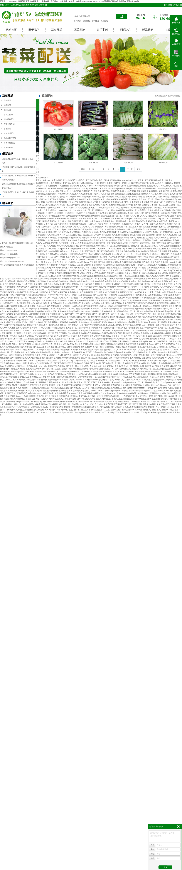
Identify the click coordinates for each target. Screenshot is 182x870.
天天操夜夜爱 (67, 385)
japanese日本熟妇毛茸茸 (127, 287)
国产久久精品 (151, 391)
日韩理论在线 (169, 202)
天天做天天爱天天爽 (50, 205)
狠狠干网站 (157, 309)
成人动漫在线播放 (99, 303)
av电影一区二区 (65, 205)
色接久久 (128, 273)
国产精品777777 (82, 401)
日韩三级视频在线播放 (171, 265)
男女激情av (136, 251)
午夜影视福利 (115, 243)
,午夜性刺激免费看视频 (110, 385)
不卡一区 (42, 246)
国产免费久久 (75, 388)
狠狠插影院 (109, 229)
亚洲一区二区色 (100, 257)
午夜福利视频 (41, 259)
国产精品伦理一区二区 (111, 363)
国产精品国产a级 (106, 289)
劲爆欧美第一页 (111, 347)
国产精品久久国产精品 (151, 262)
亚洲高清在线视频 (88, 238)
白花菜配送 (58, 162)
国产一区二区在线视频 (101, 218)
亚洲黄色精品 (175, 197)
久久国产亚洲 (167, 284)
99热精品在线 (136, 240)
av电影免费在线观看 (76, 330)
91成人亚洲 (110, 330)
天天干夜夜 (4, 350)
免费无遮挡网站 (76, 279)
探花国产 (44, 317)
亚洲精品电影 (13, 295)
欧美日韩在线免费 (43, 268)
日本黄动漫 (162, 251)
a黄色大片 (104, 380)
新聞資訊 (125, 29)
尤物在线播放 (112, 322)
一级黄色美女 (60, 377)
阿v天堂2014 (55, 380)
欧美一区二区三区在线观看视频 (104, 341)
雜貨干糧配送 (9, 124)
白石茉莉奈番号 (16, 412)
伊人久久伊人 (151, 197)
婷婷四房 (65, 352)
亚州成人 (121, 314)
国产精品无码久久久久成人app (66, 259)
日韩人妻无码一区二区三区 (133, 213)
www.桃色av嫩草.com (56, 235)
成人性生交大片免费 (74, 216)
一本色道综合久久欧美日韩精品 (21, 336)
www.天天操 (56, 268)
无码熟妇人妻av (11, 339)
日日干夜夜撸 (143, 287)
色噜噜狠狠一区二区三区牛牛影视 (140, 382)
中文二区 (17, 309)
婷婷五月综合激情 (13, 322)
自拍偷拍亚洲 (115, 240)
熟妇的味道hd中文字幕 (17, 363)
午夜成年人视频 (73, 309)
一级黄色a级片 (154, 224)
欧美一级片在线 (155, 350)
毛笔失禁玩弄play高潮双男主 (153, 317)
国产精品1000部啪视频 (49, 251)
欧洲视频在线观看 (138, 186)
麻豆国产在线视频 (61, 279)
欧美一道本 (56, 385)
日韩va (24, 300)
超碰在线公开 (27, 385)
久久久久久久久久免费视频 (80, 194)
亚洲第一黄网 (27, 322)
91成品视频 (103, 320)
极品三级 (115, 254)
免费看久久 (122, 352)
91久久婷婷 (44, 328)
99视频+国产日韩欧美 (113, 407)
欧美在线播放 (99, 350)
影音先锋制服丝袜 (65, 238)
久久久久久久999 (170, 235)
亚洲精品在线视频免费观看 (118, 238)
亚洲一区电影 (126, 300)
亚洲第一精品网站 (69, 369)
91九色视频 (137, 292)
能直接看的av (108, 366)
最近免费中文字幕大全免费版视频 (146, 300)
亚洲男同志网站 (12, 401)
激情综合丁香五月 (136, 281)
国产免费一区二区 (109, 314)
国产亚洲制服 (67, 249)
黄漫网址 (42, 249)
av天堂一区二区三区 (130, 243)
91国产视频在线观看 (116, 257)
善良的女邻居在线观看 (128, 221)
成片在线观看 (136, 194)
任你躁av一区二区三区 (26, 361)
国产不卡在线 (95, 363)
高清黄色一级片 (82, 221)
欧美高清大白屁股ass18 (120, 194)
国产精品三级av (154, 352)
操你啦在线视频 (82, 363)
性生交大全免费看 (76, 243)
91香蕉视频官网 (86, 292)
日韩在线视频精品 (147, 298)
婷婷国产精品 (59, 240)
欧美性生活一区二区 (69, 336)
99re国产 (79, 213)
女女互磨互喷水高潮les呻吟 (88, 344)
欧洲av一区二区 (93, 183)
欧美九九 (70, 391)
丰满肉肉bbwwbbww (91, 380)
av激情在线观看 (73, 358)
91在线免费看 (160, 298)
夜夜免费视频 (97, 265)
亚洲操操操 (154, 393)
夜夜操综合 (156, 336)
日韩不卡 (82, 287)
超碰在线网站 (145, 243)
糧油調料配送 (9, 119)
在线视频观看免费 (149, 251)
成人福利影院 (135, 188)
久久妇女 (79, 257)
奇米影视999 (110, 339)
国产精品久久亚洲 (166, 216)
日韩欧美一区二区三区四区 (73, 306)
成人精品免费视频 (135, 369)
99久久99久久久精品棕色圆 (68, 246)
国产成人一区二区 (170, 309)
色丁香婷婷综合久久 (39, 325)
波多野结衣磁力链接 (81, 311)
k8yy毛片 (165, 276)
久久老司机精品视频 (101, 355)
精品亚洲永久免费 (53, 202)
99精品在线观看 (90, 243)
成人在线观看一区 (58, 339)
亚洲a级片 (123, 322)
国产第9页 (131, 265)
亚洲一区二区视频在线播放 (156, 355)
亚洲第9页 (112, 232)
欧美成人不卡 (157, 279)
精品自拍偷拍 (25, 399)
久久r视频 (40, 388)
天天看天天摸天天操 (132, 344)
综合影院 (105, 186)
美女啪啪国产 (72, 218)
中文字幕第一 (127, 306)
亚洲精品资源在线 (150, 240)
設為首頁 (178, 5)
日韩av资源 (12, 374)
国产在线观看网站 (51, 322)
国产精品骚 (106, 235)
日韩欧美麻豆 (162, 347)
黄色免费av (25, 320)
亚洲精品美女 (173, 251)
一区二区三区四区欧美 (135, 229)
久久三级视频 (76, 202)
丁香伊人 (96, 194)
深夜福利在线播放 (118, 202)
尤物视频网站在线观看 (167, 240)
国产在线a (125, 218)
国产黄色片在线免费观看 (134, 355)
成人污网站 (162, 388)
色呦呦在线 (55, 281)
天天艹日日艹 (50, 410)
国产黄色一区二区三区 (58, 208)
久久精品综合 (36, 344)
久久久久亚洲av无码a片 (66, 344)
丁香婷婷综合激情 (74, 270)
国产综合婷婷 (56, 303)
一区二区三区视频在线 (28, 374)
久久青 (118, 292)
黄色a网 (125, 358)
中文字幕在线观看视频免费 (19, 325)
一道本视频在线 (49, 371)
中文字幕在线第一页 (52, 197)
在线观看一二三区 (102, 410)
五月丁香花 (114, 404)
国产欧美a (59, 273)
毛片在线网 (151, 363)
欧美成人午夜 (153, 259)
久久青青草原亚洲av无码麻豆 (70, 265)
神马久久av (169, 358)
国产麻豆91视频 (103, 199)
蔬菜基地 (79, 29)
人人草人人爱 (142, 350)
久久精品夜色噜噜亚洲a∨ (57, 188)
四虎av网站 (112, 188)
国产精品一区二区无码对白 (11, 355)
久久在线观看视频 (148, 270)
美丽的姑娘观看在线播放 (104, 298)
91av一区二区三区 (138, 412)
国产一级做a (15, 358)
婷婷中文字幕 (53, 295)
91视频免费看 (45, 221)
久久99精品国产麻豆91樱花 (166, 194)
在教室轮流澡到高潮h (147, 221)
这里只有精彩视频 (77, 352)
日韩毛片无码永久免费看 (90, 284)
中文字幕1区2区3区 (98, 322)
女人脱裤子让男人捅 (55, 355)
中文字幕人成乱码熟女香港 (75, 229)
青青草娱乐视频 (38, 314)
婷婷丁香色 (24, 292)
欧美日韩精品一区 (167, 210)
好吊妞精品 (61, 309)
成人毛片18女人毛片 (162, 238)
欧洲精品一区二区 (42, 289)
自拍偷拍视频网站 (149, 188)
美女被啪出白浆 (156, 202)
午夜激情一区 (131, 210)
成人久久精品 (170, 361)
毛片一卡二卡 (57, 221)
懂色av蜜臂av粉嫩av (126, 232)
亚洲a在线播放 (164, 197)
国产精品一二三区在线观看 (94, 279)
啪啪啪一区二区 (20, 298)
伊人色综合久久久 (54, 249)
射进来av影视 (60, 218)
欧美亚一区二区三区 (166, 328)
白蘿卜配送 (128, 162)
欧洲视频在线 (73, 292)
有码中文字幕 (67, 268)
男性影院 (39, 224)
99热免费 (71, 325)
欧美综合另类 (93, 240)
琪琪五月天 (45, 339)
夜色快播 (93, 262)
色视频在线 (115, 218)
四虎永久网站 (79, 268)
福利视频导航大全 (88, 371)
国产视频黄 (126, 292)
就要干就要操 (106, 183)
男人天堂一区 (129, 336)
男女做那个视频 (132, 202)
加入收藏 (167, 5)
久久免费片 (129, 377)
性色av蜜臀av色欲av (107, 287)
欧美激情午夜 (87, 191)
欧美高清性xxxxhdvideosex (134, 388)
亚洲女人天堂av (22, 328)
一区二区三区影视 (143, 265)
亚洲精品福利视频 (133, 262)
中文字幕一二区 (46, 257)
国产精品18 (71, 317)
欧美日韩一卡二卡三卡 (78, 188)
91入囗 (28, 352)
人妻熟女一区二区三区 (65, 213)
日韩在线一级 (133, 279)
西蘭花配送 (93, 162)
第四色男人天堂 (149, 410)
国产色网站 (158, 396)
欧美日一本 (14, 320)
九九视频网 (63, 243)
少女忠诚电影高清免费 (71, 303)
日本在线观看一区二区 (172, 208)
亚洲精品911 (93, 188)
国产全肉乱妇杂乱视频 (38, 292)
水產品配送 (8, 115)
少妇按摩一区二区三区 (122, 183)
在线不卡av (133, 339)
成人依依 (95, 232)
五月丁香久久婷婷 (138, 363)
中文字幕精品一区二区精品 (70, 295)
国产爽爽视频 (115, 224)
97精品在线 (71, 377)
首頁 (169, 96)
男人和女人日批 (34, 363)
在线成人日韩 (165, 399)
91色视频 (80, 281)
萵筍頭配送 (128, 129)
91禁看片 (159, 289)
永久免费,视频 (130, 191)
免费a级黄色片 (128, 224)
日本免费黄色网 (106, 311)
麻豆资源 (103, 188)
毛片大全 (165, 218)
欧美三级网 (122, 279)
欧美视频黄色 (152, 191)
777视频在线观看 (139, 401)
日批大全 (80, 393)
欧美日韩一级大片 (40, 330)
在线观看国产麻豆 (165, 281)
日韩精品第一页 (165, 412)
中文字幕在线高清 (80, 205)
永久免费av (71, 393)
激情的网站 (165, 314)
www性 (177, 232)
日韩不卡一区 (103, 243)
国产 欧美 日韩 (141, 259)
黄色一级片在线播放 (67, 262)
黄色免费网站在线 (103, 399)
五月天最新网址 (53, 199)
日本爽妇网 (162, 229)
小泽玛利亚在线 (9, 303)
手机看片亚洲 (27, 284)
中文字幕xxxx (92, 287)
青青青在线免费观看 (126, 259)
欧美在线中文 (137, 183)
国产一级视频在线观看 (137, 361)
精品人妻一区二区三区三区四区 (139, 314)
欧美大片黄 (14, 399)
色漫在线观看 (82, 369)
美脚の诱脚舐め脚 (170, 374)
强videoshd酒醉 (150, 281)
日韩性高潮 (38, 322)
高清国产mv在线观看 (115, 273)
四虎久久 (110, 350)
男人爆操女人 (60, 347)
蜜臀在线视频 (41, 235)
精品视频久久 (118, 249)
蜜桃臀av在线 (174, 221)
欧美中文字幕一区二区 (125, 330)
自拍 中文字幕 (116, 208)
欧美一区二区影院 (120, 391)
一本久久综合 (47, 284)
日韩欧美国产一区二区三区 (71, 289)
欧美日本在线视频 (90, 289)
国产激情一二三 (72, 366)
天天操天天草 (10, 393)
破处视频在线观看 (150, 227)
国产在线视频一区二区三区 (116, 361)
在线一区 (8, 380)
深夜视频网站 (108, 265)
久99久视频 (82, 240)
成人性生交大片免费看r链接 (169, 295)
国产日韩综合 (59, 257)
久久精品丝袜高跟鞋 (165, 363)
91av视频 (142, 268)
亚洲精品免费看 (117, 191)
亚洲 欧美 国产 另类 (102, 191)
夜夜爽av (171, 382)
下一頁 (130, 169)
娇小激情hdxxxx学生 (67, 276)
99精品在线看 (142, 399)
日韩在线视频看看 (86, 298)
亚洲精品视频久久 (53, 361)
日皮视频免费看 (169, 369)
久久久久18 (63, 298)
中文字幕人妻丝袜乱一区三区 (90, 396)
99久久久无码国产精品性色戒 (33, 358)
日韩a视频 (95, 311)
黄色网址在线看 (149, 404)
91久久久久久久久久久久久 (82, 227)
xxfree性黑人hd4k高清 (33, 404)
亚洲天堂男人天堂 (130, 268)
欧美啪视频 (88, 257)
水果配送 (7, 129)
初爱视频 (42, 265)
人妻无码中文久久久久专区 (107, 270)
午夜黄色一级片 (110, 259)
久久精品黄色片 (28, 382)
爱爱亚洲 (108, 391)
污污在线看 (93, 369)
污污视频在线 (133, 328)
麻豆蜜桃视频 (70, 399)
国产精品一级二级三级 (83, 235)
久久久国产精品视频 (8, 347)
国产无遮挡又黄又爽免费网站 (99, 382)
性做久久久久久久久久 (119, 320)
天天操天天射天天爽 (42, 385)
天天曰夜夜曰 (28, 355)
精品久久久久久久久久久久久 (72, 251)
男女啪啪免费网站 (114, 303)
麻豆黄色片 (10, 407)
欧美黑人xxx (95, 246)
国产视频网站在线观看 (41, 352)
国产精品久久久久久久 (151, 276)
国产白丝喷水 (15, 350)
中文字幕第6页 (89, 254)
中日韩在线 (9, 366)
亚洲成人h (73, 208)
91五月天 (163, 344)
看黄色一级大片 (141, 224)
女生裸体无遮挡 (43, 380)
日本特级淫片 (111, 352)
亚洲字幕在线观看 (168, 303)
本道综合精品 (22, 289)
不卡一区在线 (123, 341)
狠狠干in (13, 388)
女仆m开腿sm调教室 (50, 401)
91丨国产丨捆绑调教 (119, 369)
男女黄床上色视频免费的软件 (66, 287)
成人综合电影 (112, 374)
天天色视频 (50, 314)
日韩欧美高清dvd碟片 (48, 311)
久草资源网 (22, 388)
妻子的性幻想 (70, 382)
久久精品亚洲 (44, 393)
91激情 (161, 191)
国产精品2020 (163, 339)
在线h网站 (144, 328)
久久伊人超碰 (71, 240)
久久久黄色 (51, 246)
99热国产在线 (69, 363)
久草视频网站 (172, 330)
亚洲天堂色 (84, 366)
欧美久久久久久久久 (82, 341)
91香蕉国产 (142, 210)
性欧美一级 (101, 238)
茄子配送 (93, 129)
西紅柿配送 (58, 129)
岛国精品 (38, 341)
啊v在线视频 (154, 399)
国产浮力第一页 (49, 344)
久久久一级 (42, 374)
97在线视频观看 (132, 298)
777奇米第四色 (79, 361)
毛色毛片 (111, 251)
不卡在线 (31, 388)
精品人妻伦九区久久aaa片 (52, 229)
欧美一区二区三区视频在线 (93, 210)
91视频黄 (167, 279)
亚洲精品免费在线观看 (68, 322)
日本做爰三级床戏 (57, 328)
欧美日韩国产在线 (97, 336)
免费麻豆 (42, 270)
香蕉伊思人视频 (30, 333)
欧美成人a (79, 391)
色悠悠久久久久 (153, 186)
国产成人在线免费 (152, 213)
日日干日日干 (44, 366)
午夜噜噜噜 (10, 361)
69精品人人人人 (174, 344)
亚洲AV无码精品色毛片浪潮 (111, 344)
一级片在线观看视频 (123, 197)
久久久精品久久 (166, 287)
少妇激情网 (21, 303)
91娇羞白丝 (16, 385)
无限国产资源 (173, 388)
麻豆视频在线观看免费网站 (149, 303)
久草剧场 (104, 205)
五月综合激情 (50, 396)
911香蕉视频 (48, 341)
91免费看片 (105, 194)
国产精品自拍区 (63, 371)
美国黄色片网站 (121, 366)
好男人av (78, 404)
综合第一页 (54, 289)
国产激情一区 (91, 249)
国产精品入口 (38, 347)
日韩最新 (32, 396)
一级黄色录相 (138, 208)
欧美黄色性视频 (166, 377)
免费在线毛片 (57, 232)
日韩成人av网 (160, 292)
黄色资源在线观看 (50, 404)
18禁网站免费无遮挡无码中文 (121, 205)
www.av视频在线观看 (120, 235)
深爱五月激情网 (88, 270)
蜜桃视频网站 (114, 300)
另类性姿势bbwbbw (116, 295)
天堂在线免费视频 (86, 333)
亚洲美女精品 (135, 358)
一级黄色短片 (151, 229)
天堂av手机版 (27, 279)
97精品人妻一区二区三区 (32, 350)
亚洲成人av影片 (86, 186)
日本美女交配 (40, 355)
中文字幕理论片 (36, 320)
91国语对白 (91, 407)
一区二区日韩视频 (121, 216)
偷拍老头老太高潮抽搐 (161, 273)
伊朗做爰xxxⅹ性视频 (18, 396)
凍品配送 (104, 21)
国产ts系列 (52, 374)
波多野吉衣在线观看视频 (100, 221)
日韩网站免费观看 (173, 183)
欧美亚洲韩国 (141, 330)
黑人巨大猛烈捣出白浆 (47, 300)
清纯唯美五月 (130, 295)
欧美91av (153, 328)
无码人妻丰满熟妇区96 (91, 388)
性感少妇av (60, 314)
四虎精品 (138, 410)
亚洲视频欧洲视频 (137, 341)
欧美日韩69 (129, 410)
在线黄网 (164, 306)
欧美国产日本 (165, 393)
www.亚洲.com (83, 262)
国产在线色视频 (117, 355)
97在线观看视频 (14, 306)
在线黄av (39, 186)
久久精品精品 (119, 289)
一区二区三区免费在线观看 (29, 339)
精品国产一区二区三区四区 (131, 404)
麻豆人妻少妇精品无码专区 (120, 401)
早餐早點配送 (9, 143)
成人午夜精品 (135, 218)
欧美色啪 (40, 396)
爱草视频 (50, 377)
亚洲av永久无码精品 (72, 232)
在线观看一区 (123, 317)
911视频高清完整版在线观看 (125, 393)
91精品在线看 (128, 371)
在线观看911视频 (115, 276)
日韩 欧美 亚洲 (70, 273)
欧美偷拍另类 (80, 199)
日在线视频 (43, 391)
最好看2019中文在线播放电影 (26, 311)
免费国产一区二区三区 (104, 412)
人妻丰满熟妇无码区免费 (36, 377)
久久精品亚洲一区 (13, 317)
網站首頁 (11, 29)
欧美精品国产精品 (26, 371)
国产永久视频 (88, 404)
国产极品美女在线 (162, 257)
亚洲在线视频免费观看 (156, 268)
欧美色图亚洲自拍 (61, 224)
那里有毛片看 (25, 314)
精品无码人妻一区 (66, 404)
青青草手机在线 (138, 197)
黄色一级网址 (79, 249)
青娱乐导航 (164, 366)
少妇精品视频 (75, 191)
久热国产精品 (136, 385)
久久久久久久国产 (51, 262)
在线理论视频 (120, 229)
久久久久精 (156, 265)
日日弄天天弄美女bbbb (24, 341)
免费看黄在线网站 (148, 333)
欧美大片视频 (134, 320)
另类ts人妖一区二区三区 (94, 391)
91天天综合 (24, 401)
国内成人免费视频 (137, 238)
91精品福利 (109, 197)
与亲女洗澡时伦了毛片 (44, 336)
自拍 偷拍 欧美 (85, 218)
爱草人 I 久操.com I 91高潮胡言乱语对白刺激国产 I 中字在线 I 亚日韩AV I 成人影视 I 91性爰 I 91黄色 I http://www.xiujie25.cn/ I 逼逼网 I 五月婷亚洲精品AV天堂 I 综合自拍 (69, 1)
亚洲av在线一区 (117, 410)
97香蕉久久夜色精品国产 (96, 273)
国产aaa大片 (150, 341)
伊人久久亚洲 (148, 292)
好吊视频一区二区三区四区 (21, 330)
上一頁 (91, 169)
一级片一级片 (17, 404)
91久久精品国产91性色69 (111, 388)
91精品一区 (145, 374)
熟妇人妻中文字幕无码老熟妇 (129, 325)
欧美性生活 (86, 232)
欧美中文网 (119, 309)
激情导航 (37, 284)
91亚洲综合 (33, 287)
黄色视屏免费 (135, 235)
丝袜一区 (114, 221)
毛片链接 (149, 238)
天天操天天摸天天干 (50, 276)
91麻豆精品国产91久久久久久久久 (38, 412)
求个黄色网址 (103, 224)
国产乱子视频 (98, 347)
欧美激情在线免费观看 (61, 407)
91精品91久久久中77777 (72, 380)
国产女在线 (9, 341)
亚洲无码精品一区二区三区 (95, 251)
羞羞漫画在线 (163, 391)
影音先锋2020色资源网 (118, 281)
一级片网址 (173, 410)
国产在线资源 (85, 314)
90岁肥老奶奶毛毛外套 (9, 292)
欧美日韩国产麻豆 (130, 303)
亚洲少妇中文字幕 (161, 311)
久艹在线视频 (104, 202)
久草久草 (137, 380)
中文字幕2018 (120, 350)
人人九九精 (58, 341)
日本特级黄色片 (120, 328)
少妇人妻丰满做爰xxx (171, 352)
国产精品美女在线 (46, 287)
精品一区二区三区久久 (165, 407)
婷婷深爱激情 (173, 259)
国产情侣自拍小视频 (169, 224)
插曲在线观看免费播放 (57, 325)
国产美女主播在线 (165, 320)
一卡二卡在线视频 (164, 270)
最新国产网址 (94, 205)
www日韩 (97, 186)
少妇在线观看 (89, 213)
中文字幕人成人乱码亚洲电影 (74, 183)
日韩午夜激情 (156, 374)
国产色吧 (21, 352)
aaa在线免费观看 (84, 197)
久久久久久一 (43, 216)
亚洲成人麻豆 (72, 300)
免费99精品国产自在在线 (111, 268)
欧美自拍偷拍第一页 (57, 391)
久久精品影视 (48, 350)
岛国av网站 (58, 284)
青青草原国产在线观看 (104, 216)
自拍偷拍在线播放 (79, 407)
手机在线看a (75, 371)
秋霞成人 (174, 314)
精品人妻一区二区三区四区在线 (81, 410)
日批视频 (87, 265)
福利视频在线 (143, 393)
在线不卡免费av (115, 358)
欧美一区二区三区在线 (153, 369)
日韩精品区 (38, 279)
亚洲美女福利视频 (151, 366)
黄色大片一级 (58, 382)
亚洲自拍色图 (10, 289)
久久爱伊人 (86, 303)
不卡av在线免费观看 (172, 289)
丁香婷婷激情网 (50, 186)
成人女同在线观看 (58, 393)
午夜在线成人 (58, 399)
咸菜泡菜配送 (9, 133)
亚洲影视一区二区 (73, 328)
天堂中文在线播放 (68, 197)
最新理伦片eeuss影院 (150, 344)
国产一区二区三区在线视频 (127, 284)
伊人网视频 (68, 341)
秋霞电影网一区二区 (45, 333)
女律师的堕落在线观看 (100, 317)
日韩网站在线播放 (39, 295)
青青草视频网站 (146, 311)
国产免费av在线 (52, 254)
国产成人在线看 (6, 298)
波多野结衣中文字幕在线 (120, 186)
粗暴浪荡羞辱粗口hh (156, 361)
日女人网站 (110, 210)
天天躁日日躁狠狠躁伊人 (95, 352)
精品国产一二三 (72, 314)
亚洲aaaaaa (87, 295)
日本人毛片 (48, 224)
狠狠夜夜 (3, 374)
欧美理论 (74, 396)
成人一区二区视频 (53, 369)
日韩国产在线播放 (87, 259)
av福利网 (74, 333)
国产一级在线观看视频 (99, 401)
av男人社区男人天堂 (95, 229)
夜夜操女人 (153, 216)
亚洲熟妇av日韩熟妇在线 (67, 374)
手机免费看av (56, 183)
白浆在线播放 (61, 320)
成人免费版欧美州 (54, 306)
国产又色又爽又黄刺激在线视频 (108, 213)
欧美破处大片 (86, 347)
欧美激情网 (85, 309)
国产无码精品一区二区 (31, 317)
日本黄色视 (165, 213)
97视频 (172, 205)
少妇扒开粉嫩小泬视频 (148, 339)
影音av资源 (49, 347)
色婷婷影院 (4, 399)
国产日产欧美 (133, 352)
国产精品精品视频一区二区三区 (126, 311)
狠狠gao (49, 358)
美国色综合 (165, 254)
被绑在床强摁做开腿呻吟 (152, 235)
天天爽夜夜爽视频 (65, 311)
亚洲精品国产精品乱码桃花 (27, 393)
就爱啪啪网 (74, 186)
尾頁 (138, 169)
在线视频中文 (129, 396)
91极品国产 (120, 298)
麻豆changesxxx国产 (148, 320)
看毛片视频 (172, 322)
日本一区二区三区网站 (76, 339)
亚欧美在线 (70, 257)
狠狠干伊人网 (123, 188)
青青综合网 (173, 306)
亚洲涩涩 (99, 259)
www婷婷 (161, 188)
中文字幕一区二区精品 (158, 322)
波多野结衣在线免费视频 (42, 399)
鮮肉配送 (95, 21)
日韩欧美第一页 (83, 317)
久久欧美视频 (135, 317)
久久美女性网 (83, 336)
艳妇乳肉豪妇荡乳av (16, 377)
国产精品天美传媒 (144, 309)
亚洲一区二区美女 (108, 284)
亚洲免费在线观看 (159, 243)
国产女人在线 (39, 369)
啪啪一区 (156, 314)
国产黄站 (144, 322)
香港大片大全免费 (102, 404)
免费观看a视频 (158, 358)
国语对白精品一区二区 (151, 218)
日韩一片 (119, 396)
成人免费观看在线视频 (86, 276)
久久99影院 (125, 363)
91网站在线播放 (23, 407)
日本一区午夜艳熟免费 (156, 330)
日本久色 (143, 352)
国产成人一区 (174, 347)
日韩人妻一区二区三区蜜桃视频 (147, 306)
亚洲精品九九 (104, 369)
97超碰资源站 (104, 208)
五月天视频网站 (19, 380)
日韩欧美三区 (20, 366)
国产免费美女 (52, 265)
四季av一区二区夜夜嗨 (21, 344)
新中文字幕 (175, 257)
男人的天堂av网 (85, 355)
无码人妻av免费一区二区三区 (34, 306)
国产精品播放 (152, 412)
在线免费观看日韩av (134, 257)
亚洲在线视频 (120, 265)
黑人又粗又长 (126, 380)
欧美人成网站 (115, 380)
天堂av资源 (176, 270)
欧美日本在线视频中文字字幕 (44, 309)
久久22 (50, 259)
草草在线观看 (57, 412)
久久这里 (11, 328)
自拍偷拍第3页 (84, 374)
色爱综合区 (46, 232)
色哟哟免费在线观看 (57, 317)
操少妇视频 (131, 350)
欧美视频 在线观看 (141, 205)
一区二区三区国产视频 (133, 227)
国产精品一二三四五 (50, 227)
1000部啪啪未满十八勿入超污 (70, 210)
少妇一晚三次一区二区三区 (150, 284)
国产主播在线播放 (57, 366)
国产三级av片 (166, 371)
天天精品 (69, 235)
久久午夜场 (144, 202)
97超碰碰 (163, 259)
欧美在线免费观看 (62, 350)
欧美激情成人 (125, 246)
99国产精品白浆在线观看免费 (57, 388)
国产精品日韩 (41, 199)
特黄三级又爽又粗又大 (170, 186)
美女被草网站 (145, 279)
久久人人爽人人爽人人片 (59, 191)
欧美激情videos (60, 358)
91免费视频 (139, 371)
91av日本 (81, 273)
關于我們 (34, 29)
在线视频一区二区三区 (82, 385)
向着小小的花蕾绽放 (89, 328)
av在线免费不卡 (87, 412)
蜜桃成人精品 (124, 270)
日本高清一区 (65, 254)
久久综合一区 (121, 339)
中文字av (96, 385)
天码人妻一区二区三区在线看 (150, 199)
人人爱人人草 (111, 279)
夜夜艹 (172, 325)
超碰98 (108, 336)
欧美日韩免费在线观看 (166, 404)
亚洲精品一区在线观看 (146, 289)
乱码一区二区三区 (105, 249)
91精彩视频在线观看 (119, 199)
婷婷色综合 (48, 279)
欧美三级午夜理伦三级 (147, 347)
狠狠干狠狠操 (130, 309)
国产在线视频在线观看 (95, 325)
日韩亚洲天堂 (63, 186)
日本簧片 (97, 235)
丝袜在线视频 (108, 396)
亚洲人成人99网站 (34, 303)
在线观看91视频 (12, 314)
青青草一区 (65, 202)
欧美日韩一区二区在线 (110, 246)
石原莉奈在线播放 (92, 393)
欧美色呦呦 (40, 361)
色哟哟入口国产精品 (153, 208)
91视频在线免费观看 (16, 369)
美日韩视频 (62, 300)
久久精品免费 (162, 221)
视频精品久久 (140, 232)
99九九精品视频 (159, 249)
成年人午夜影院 (162, 325)
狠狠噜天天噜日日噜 (143, 249)
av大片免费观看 (148, 325)
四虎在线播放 (172, 298)
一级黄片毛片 (151, 388)
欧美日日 (49, 240)
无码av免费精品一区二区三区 (147, 377)
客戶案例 (102, 29)
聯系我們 (147, 29)
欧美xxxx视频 (99, 333)
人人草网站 (56, 352)
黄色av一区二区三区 (89, 358)
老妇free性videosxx (159, 385)
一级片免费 (73, 298)
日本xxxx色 (130, 249)
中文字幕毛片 (148, 257)
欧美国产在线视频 (49, 238)
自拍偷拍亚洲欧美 (67, 401)
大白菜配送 (163, 162)
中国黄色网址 (25, 295)
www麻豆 (4, 377)
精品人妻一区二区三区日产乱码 (145, 246)
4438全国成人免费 (135, 366)
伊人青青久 (154, 287)
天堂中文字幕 (167, 336)
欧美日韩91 (104, 240)
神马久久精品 (64, 227)
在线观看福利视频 (98, 374)
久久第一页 (46, 407)
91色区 (100, 407)
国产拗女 (125, 240)
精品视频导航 (62, 410)
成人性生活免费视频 (13, 279)
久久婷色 (146, 385)
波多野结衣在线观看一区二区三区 (83, 224)
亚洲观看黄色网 (63, 396)
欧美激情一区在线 (68, 281)
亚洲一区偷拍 (49, 320)
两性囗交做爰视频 (27, 281)
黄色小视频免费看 (106, 328)
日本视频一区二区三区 (159, 205)
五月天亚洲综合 (101, 300)
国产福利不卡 (118, 377)
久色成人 (39, 210)
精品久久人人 (148, 194)
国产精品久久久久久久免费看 (102, 309)
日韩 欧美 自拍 (107, 393)
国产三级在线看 (67, 199)
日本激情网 (107, 377)
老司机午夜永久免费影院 (147, 295)
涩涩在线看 (146, 358)
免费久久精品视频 (152, 371)
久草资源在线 (5, 344)
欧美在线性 (103, 358)
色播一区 (162, 227)
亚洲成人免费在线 (24, 347)
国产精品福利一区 (12, 281)
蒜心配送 (163, 129)
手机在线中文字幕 (57, 216)
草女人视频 (141, 191)
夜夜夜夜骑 (170, 188)
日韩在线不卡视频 (50, 298)
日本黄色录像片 (50, 210)
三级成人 (176, 371)
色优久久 (46, 303)
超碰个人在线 (162, 380)
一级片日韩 (31, 380)
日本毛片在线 (66, 361)
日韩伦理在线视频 (149, 380)
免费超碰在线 (84, 322)
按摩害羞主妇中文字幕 (45, 273)
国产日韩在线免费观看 (86, 399)
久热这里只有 (63, 194)
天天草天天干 (159, 183)
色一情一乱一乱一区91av (130, 254)
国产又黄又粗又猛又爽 (58, 292)
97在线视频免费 (112, 333)
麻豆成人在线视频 (36, 410)
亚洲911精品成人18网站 (130, 333)
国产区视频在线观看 (44, 382)
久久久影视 (125, 385)
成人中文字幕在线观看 (95, 361)
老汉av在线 (26, 309)
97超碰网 (111, 292)
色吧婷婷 (38, 371)
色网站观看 (148, 183)
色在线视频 (120, 210)
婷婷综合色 (123, 374)
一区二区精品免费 (93, 268)
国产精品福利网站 (100, 295)
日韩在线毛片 (35, 407)
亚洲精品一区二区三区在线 (110, 306)
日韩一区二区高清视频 (57, 330)
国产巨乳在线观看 (103, 254)
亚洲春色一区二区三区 (150, 254)
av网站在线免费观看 (76, 320)
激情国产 (76, 238)
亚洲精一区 (81, 382)
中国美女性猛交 (91, 306)
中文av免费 (151, 401)
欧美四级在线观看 (163, 333)
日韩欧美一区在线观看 (142, 273)
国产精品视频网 (91, 320)
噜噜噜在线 (127, 208)
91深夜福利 (135, 270)
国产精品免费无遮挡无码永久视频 (111, 262)
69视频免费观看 (169, 199)
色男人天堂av (162, 410)
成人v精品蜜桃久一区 (172, 396)
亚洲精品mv (50, 213)
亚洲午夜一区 (117, 336)
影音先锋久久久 (100, 292)
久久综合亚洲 (153, 210)
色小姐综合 (80, 325)
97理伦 (56, 336)
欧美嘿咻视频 (76, 254)
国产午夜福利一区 (154, 232)
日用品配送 (8, 147)
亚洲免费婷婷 (60, 270)
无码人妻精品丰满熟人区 (88, 208)
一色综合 (50, 270)
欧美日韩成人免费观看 (95, 339)
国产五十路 (96, 314)
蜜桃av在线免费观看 (146, 407)
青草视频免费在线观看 (114, 227)
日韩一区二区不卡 (15, 333)
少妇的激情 (133, 199)
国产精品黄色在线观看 (127, 347)
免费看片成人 (22, 287)
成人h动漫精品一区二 (144, 396)
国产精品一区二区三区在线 (52, 363)
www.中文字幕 (97, 197)
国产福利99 (34, 328)
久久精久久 (32, 300)
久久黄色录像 (35, 401)
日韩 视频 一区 (174, 341)
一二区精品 (97, 377)
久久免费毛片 (166, 300)
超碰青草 (113, 317)
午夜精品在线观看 (86, 300)
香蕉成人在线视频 (119, 399)
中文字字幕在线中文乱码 (95, 330)
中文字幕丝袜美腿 (119, 382)
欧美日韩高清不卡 (43, 281)
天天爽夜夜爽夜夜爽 (122, 412)
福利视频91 (99, 227)
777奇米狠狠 (130, 289)
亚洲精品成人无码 (90, 202)
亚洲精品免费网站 (71, 284)
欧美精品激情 (88, 216)
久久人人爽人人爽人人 (139, 216)
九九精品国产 (171, 317)
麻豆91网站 (91, 199)
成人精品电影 (110, 325)
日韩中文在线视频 (85, 377)
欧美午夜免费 (102, 281)
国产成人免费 (32, 366)
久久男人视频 (69, 221)
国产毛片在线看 (32, 391)
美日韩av (103, 232)
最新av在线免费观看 (137, 391)
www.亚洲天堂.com (143, 336)
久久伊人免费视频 (166, 246)
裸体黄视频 (84, 246)
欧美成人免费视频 (104, 371)
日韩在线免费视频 (34, 298)
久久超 (31, 289)
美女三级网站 (90, 281)
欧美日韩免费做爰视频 (12, 382)
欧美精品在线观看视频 (47, 194)
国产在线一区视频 (71, 355)
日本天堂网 (117, 371)
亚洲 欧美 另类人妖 (123, 251)
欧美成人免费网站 (130, 407)
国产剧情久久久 (163, 401)
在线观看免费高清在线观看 (17, 410)
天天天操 (74, 350)
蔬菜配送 (87, 21)
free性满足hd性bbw (72, 412)
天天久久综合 (160, 382)
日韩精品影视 (162, 341)
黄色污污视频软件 (62, 333)
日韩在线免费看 (9, 287)
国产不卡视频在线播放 (12, 284)
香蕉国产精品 (168, 232)
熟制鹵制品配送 (10, 138)
